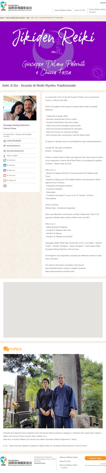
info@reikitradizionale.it (13, 145)
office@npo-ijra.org (39, 463)
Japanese (103, 2)
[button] (53, 308)
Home (2, 17)
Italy (27, 17)
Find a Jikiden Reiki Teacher (15, 17)
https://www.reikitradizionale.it (15, 151)
